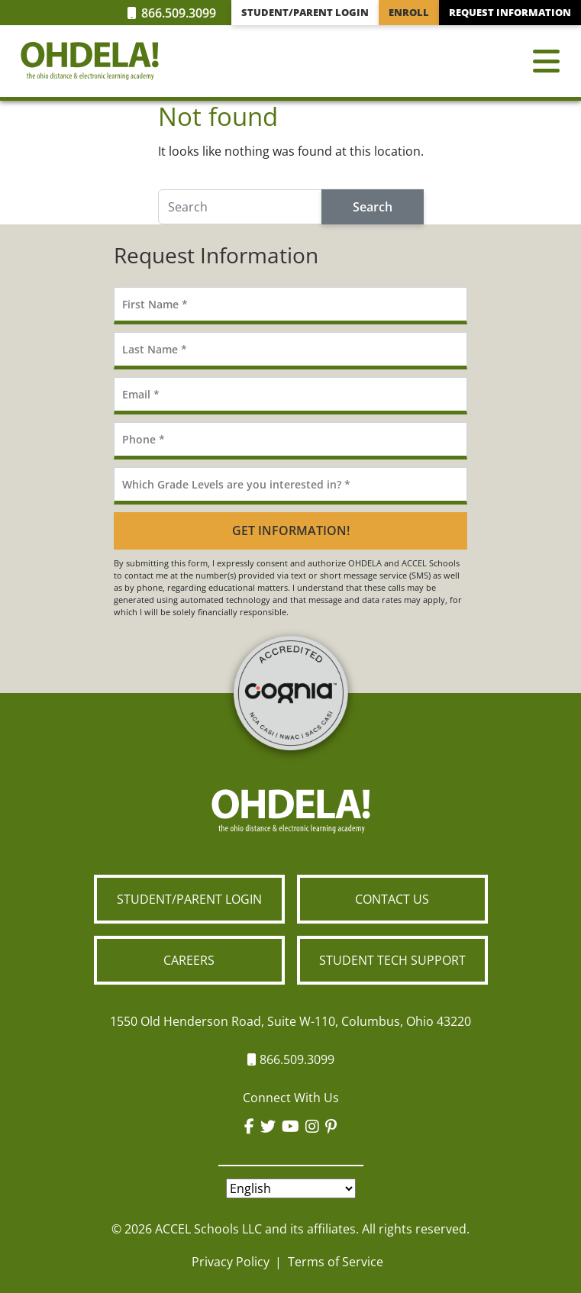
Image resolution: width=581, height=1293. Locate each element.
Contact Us (392, 899)
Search (372, 206)
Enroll (409, 12)
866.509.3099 (171, 13)
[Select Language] (291, 1188)
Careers (189, 960)
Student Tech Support (392, 960)
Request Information (510, 12)
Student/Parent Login (305, 12)
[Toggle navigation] (546, 61)
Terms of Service (335, 1261)
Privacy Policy (231, 1261)
